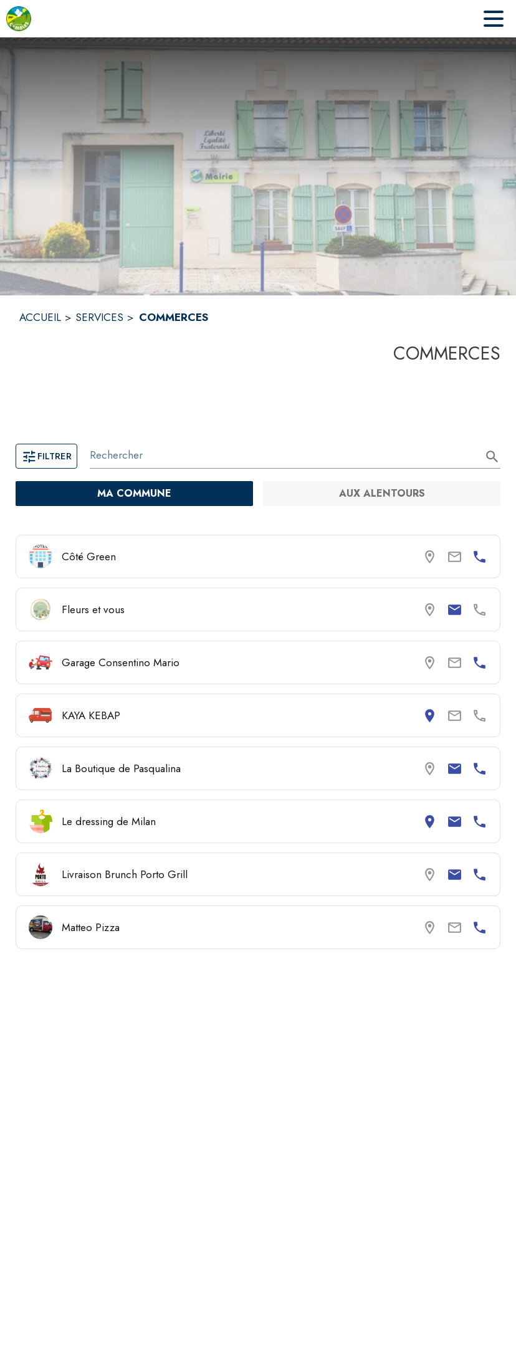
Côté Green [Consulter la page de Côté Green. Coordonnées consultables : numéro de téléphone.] (89, 556)
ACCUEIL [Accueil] (40, 317)
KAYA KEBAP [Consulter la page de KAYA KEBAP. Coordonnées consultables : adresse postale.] (91, 715)
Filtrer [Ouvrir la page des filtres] (46, 456)
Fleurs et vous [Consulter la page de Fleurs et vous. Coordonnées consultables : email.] (93, 609)
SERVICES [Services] (99, 317)
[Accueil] (18, 18)
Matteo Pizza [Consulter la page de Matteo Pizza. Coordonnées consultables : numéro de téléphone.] (91, 927)
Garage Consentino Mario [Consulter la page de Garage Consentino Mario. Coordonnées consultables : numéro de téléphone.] (120, 662)
